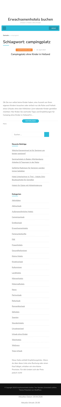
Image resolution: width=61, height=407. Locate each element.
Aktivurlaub (16, 206)
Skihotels (15, 312)
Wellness (16, 345)
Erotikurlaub (17, 223)
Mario (5, 124)
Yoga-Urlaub (17, 351)
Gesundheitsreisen (19, 250)
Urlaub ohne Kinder (20, 334)
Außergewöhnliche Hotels (22, 211)
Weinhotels (16, 340)
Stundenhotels (18, 323)
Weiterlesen (30, 121)
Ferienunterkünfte (19, 234)
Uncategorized (18, 328)
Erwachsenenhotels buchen (30, 19)
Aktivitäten (16, 200)
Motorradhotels (18, 284)
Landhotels (16, 273)
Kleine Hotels (17, 256)
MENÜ (53, 28)
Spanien (15, 317)
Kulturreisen (17, 267)
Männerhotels (17, 278)
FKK (13, 239)
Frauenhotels (17, 245)
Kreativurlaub (17, 261)
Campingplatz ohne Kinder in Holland (30, 54)
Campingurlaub (24, 50)
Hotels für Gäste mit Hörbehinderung (27, 185)
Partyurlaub (17, 295)
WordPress (37, 390)
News (14, 289)
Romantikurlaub (18, 306)
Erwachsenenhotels (20, 228)
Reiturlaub (16, 301)
